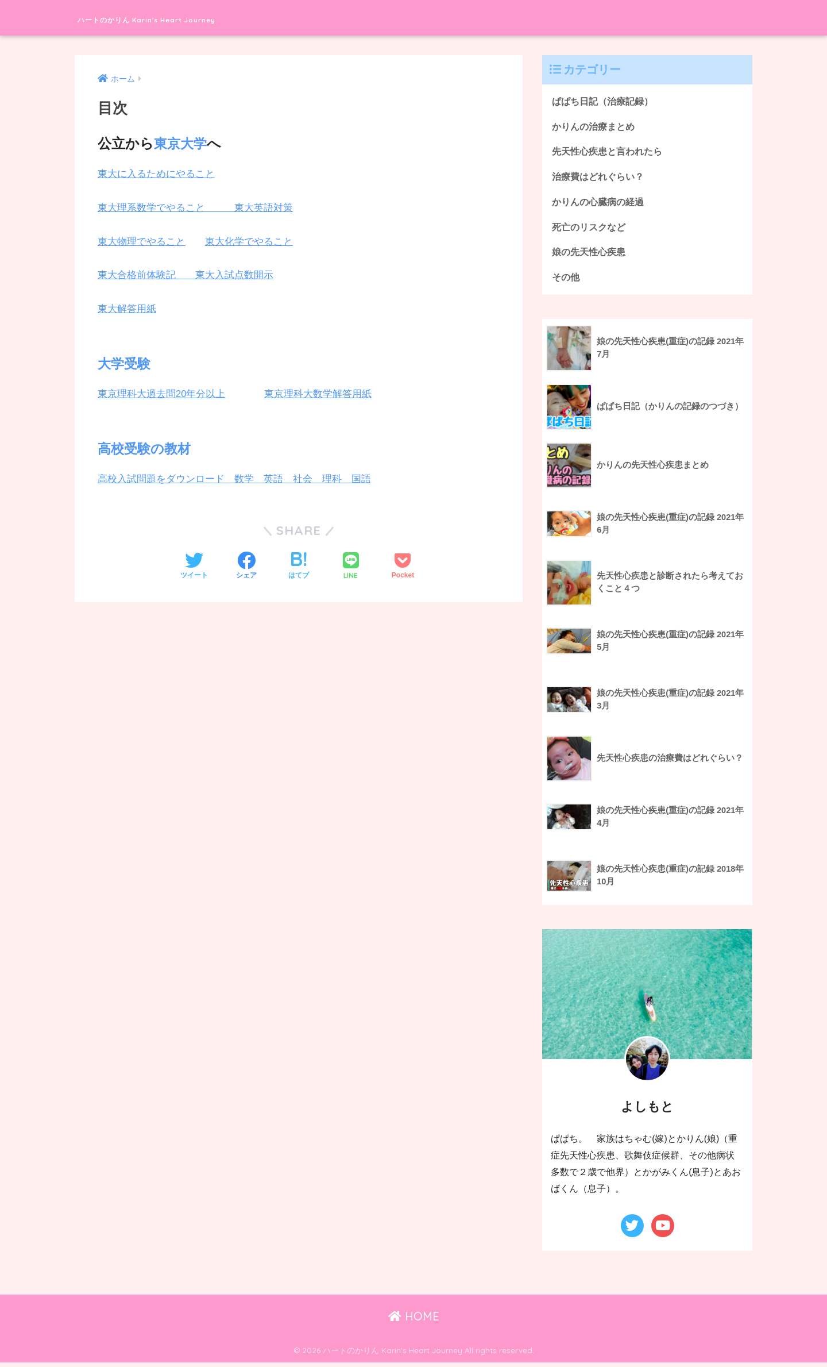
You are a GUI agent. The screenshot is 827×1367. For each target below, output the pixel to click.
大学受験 (125, 363)
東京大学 (181, 143)
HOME (413, 1321)
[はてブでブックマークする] (298, 566)
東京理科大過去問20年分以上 (162, 393)
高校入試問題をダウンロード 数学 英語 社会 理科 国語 (234, 478)
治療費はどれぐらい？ (601, 178)
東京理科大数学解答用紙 (318, 393)
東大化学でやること (249, 241)
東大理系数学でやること (166, 207)
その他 (566, 281)
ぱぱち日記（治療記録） (605, 101)
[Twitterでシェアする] (194, 566)
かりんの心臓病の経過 (601, 204)
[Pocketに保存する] (403, 566)
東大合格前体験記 (146, 274)
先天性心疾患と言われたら (610, 152)
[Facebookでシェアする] (246, 566)
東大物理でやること (142, 241)
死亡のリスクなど (591, 230)
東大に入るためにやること (156, 173)
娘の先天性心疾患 (591, 255)
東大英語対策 (263, 207)
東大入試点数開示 (234, 274)
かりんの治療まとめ (596, 127)
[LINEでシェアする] (351, 567)
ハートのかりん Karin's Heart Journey (205, 17)
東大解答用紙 (127, 308)
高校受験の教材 (146, 448)
